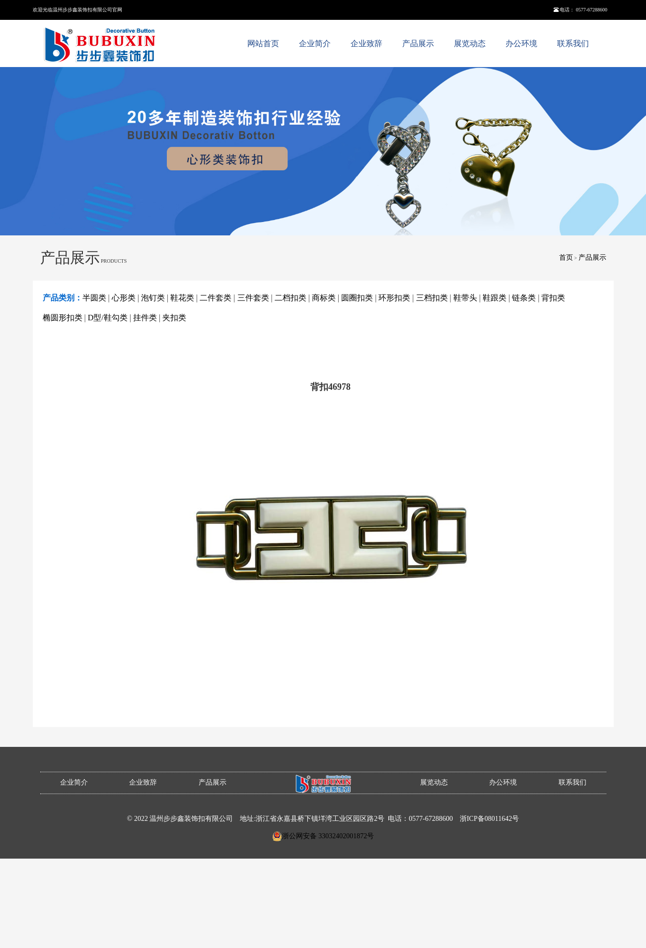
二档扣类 (290, 297)
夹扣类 (174, 317)
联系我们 (573, 43)
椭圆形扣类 (62, 317)
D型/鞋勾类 (108, 317)
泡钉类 (153, 297)
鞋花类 (182, 297)
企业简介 (315, 43)
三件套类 (253, 297)
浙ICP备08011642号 (489, 818)
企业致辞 (366, 43)
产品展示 (418, 43)
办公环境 (521, 43)
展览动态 (470, 43)
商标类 (324, 297)
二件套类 (215, 297)
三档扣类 (432, 297)
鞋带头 (465, 297)
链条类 (524, 297)
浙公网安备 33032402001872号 (328, 836)
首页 (566, 257)
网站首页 (263, 43)
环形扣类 (394, 297)
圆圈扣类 (357, 297)
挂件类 (145, 317)
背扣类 (553, 297)
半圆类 (94, 297)
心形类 (124, 297)
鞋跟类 (494, 297)
